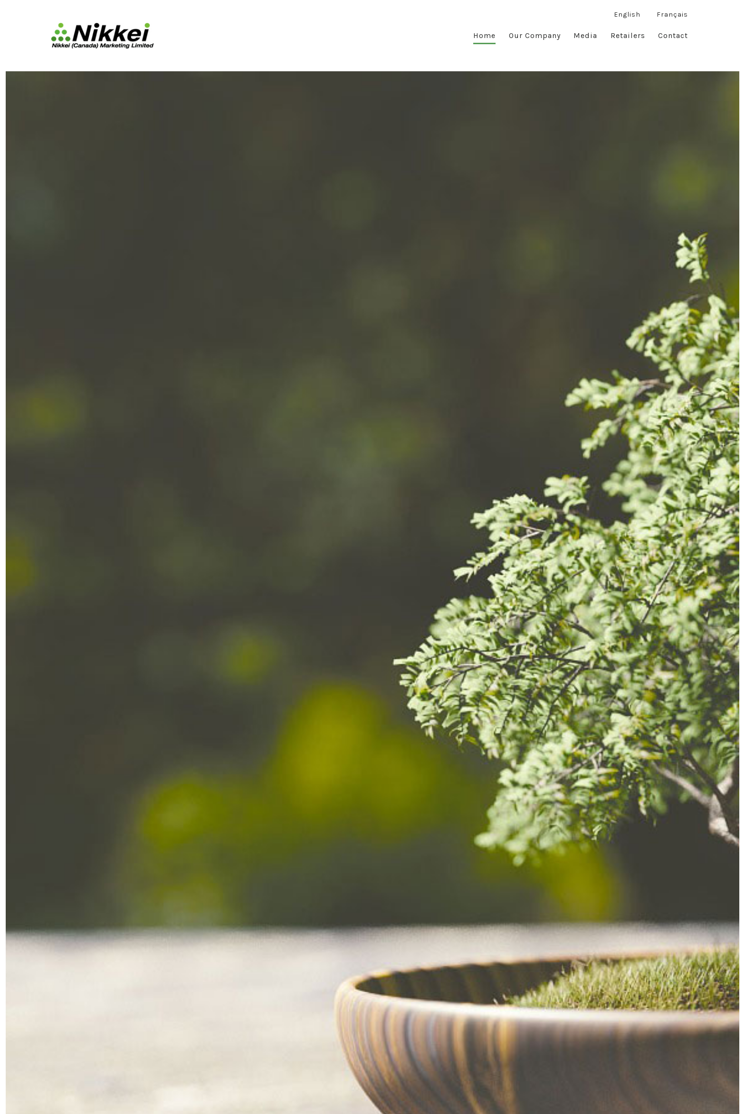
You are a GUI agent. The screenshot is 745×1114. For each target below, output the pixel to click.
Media (585, 35)
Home (484, 35)
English (627, 14)
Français (672, 14)
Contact (673, 35)
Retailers (628, 35)
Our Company (535, 35)
